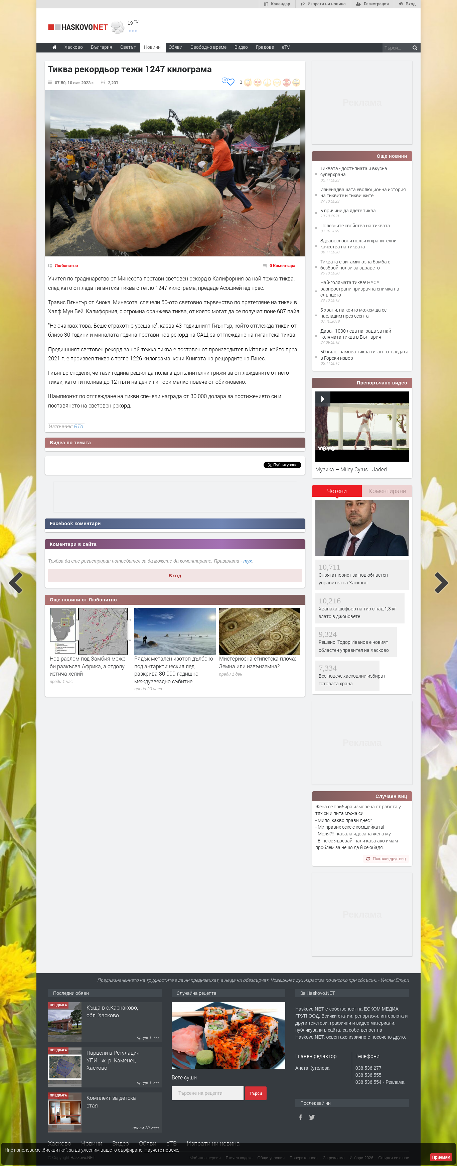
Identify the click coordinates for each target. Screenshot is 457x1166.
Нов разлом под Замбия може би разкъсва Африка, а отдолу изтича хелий (87, 666)
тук (248, 561)
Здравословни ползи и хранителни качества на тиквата (358, 243)
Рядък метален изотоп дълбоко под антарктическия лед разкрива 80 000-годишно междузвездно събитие (173, 669)
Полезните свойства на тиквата (355, 225)
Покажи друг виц (386, 858)
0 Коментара (282, 265)
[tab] (337, 493)
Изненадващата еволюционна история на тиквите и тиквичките (363, 192)
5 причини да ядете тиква (348, 210)
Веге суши (184, 1077)
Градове (265, 47)
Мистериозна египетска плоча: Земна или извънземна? (257, 662)
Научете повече (161, 1150)
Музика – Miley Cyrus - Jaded (351, 469)
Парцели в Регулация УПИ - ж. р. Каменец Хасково (113, 1060)
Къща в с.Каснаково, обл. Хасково (112, 1011)
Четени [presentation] (337, 491)
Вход (175, 575)
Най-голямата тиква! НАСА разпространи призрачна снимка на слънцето (359, 288)
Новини (152, 47)
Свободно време (208, 47)
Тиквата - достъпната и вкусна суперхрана (353, 171)
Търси (256, 1093)
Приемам (441, 1157)
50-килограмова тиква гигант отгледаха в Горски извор (364, 354)
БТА (78, 426)
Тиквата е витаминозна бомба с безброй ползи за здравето (355, 264)
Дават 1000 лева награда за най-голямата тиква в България (356, 334)
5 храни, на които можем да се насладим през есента (353, 313)
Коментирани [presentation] (387, 491)
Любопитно (66, 265)
